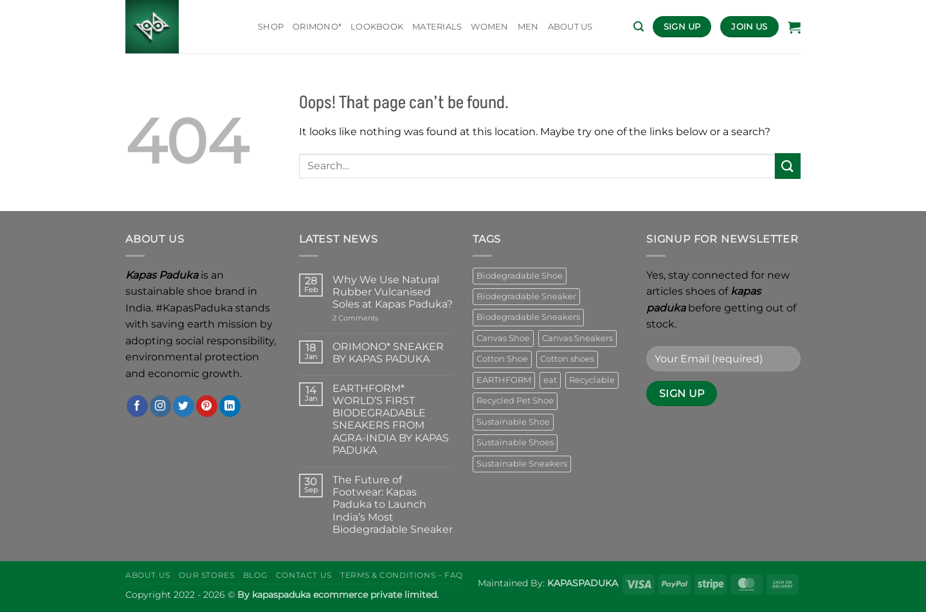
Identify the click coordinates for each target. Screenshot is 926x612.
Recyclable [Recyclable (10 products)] (592, 380)
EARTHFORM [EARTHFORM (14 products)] (504, 380)
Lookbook (376, 27)
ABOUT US (570, 27)
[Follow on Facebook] (137, 406)
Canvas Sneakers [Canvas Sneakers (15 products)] (577, 338)
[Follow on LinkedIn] (230, 406)
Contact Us (304, 575)
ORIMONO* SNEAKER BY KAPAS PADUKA (388, 352)
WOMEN (489, 27)
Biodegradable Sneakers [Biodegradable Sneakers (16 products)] (528, 317)
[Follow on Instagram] (160, 406)
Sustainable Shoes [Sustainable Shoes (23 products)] (515, 442)
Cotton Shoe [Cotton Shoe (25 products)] (502, 359)
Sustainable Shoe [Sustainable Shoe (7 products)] (513, 422)
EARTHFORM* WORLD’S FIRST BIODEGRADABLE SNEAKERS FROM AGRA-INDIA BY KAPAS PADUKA (390, 419)
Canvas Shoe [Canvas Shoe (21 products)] (503, 338)
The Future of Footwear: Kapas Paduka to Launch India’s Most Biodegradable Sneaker (392, 504)
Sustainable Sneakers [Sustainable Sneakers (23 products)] (522, 463)
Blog (255, 575)
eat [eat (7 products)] (550, 380)
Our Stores (206, 575)
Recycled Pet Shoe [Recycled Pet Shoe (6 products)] (515, 400)
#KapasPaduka (194, 308)
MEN (528, 27)
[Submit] (788, 165)
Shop (271, 27)
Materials (437, 27)
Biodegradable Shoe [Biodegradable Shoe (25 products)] (520, 276)
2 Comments (373, 318)
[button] (638, 26)
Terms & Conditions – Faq (401, 575)
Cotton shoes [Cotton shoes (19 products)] (567, 359)
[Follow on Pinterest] (206, 406)
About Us (147, 575)
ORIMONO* (317, 27)
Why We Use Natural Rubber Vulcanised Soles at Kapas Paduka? (392, 292)
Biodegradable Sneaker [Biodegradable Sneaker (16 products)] (526, 296)
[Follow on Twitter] (183, 406)
